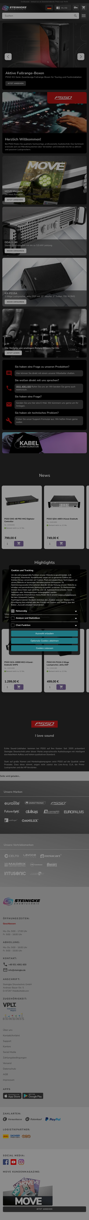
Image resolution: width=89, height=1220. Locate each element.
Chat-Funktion (23, 625)
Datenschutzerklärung (67, 595)
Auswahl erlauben (44, 633)
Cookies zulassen (44, 648)
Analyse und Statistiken (28, 618)
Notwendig (21, 610)
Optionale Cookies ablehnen (45, 640)
